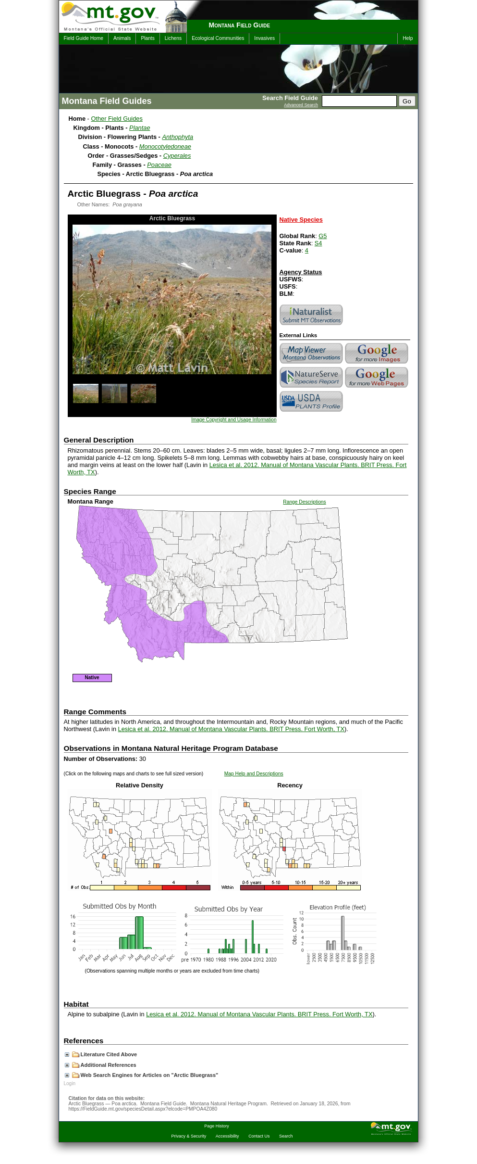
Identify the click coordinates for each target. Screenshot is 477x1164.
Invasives (264, 38)
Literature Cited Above (101, 1054)
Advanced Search (301, 104)
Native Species (301, 219)
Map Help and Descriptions (253, 773)
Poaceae (159, 164)
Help (408, 38)
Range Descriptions (304, 502)
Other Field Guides (116, 118)
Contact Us (258, 1136)
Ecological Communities (218, 38)
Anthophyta (177, 136)
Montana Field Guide (239, 25)
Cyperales (177, 155)
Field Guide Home (83, 38)
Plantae (139, 127)
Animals (122, 38)
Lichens (173, 38)
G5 (322, 236)
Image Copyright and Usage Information (233, 419)
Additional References (100, 1065)
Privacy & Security (189, 1136)
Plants (147, 38)
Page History (216, 1126)
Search (286, 1136)
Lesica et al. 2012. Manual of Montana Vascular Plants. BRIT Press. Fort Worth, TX (231, 729)
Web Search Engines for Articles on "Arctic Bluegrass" (142, 1075)
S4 (318, 243)
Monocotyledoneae (165, 146)
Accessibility (227, 1136)
